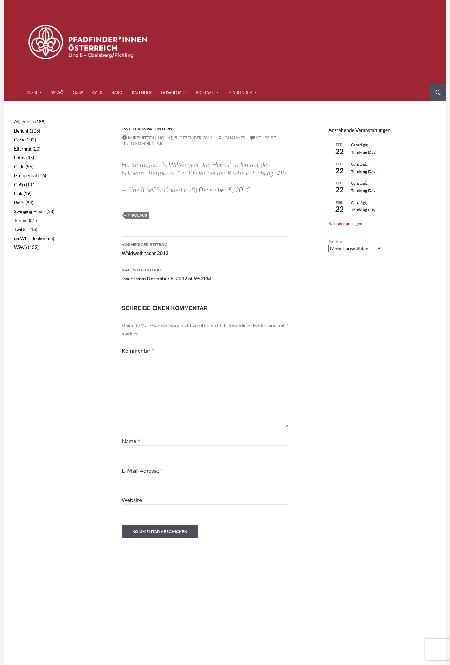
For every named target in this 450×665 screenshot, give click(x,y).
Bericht (21, 131)
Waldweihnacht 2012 (205, 248)
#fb (281, 173)
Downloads (174, 92)
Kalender (142, 92)
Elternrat (23, 149)
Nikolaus (137, 215)
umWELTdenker (29, 238)
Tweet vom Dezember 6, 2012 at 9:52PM (205, 273)
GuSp (78, 92)
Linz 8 (31, 92)
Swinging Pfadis (29, 211)
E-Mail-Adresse (142, 470)
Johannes (234, 137)
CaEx (97, 92)
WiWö (57, 92)
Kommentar (138, 350)
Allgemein (24, 121)
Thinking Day (363, 152)
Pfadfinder (240, 92)
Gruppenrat (25, 175)
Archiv (335, 241)
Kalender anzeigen (345, 223)
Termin (21, 220)
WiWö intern (157, 129)
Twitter (131, 129)
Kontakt (205, 92)
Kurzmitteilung (146, 137)
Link (18, 193)
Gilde (19, 167)
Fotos (19, 157)
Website (132, 500)
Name (131, 440)
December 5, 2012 (225, 190)
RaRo (117, 92)
